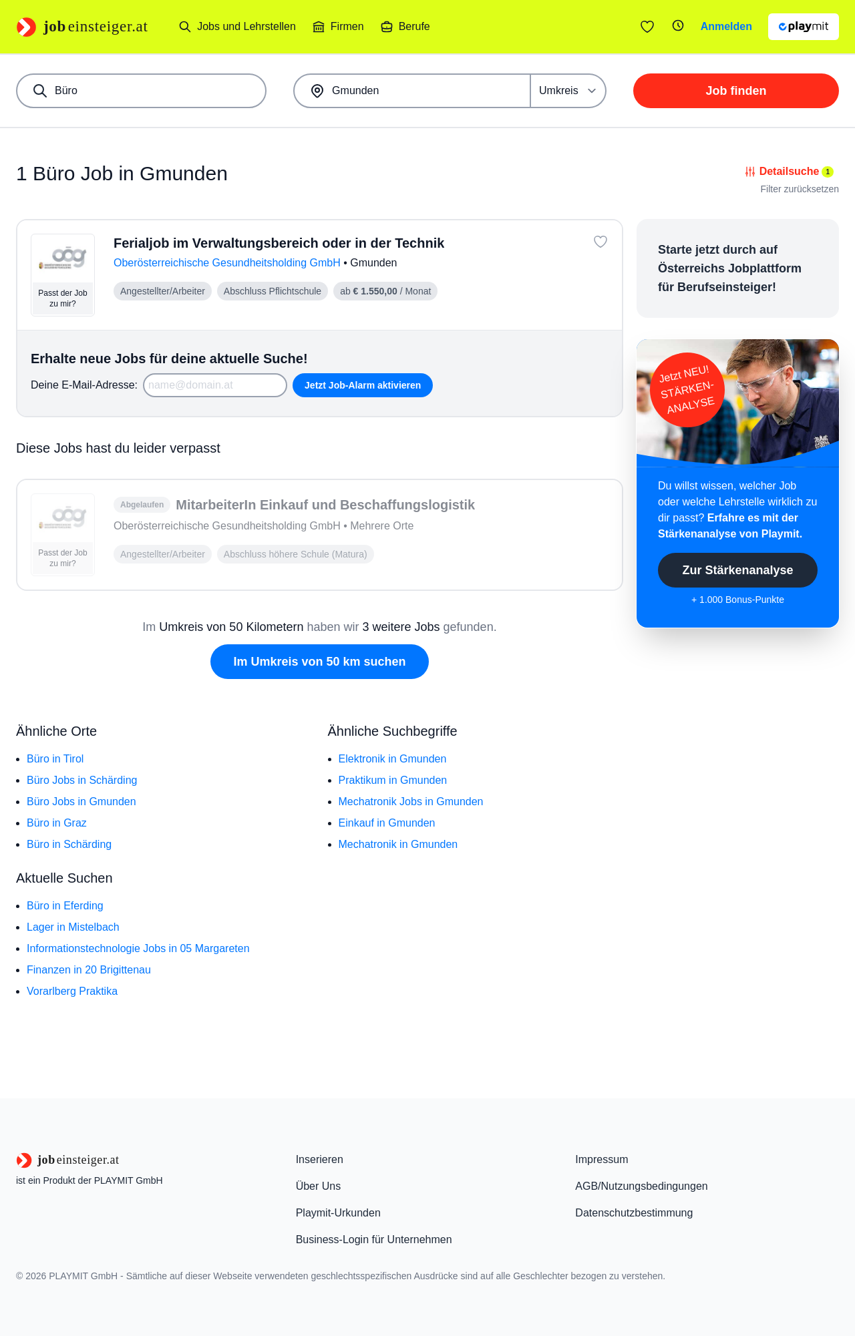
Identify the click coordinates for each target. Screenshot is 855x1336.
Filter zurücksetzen (800, 189)
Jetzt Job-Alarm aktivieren (363, 385)
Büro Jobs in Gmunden (81, 801)
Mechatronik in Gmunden (398, 844)
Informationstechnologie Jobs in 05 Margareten (138, 948)
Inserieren (319, 1159)
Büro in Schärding (69, 844)
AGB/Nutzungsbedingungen (641, 1186)
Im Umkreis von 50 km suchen (319, 661)
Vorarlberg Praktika (72, 991)
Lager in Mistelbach (73, 927)
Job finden (736, 90)
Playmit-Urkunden (338, 1212)
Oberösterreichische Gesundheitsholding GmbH (228, 262)
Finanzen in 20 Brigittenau (89, 969)
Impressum (601, 1159)
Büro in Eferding (65, 905)
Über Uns (318, 1186)
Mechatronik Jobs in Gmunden (411, 801)
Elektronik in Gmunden (393, 758)
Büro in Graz (57, 823)
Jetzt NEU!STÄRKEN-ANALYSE (686, 389)
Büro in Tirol (55, 758)
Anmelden (726, 26)
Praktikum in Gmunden (393, 780)
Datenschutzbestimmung (634, 1212)
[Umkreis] (569, 90)
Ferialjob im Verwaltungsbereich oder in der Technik (279, 243)
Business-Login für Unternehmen (374, 1239)
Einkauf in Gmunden (387, 823)
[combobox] (141, 90)
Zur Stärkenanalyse (737, 570)
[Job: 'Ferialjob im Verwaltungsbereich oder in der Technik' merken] (600, 241)
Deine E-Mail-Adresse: (84, 385)
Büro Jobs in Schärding (82, 780)
